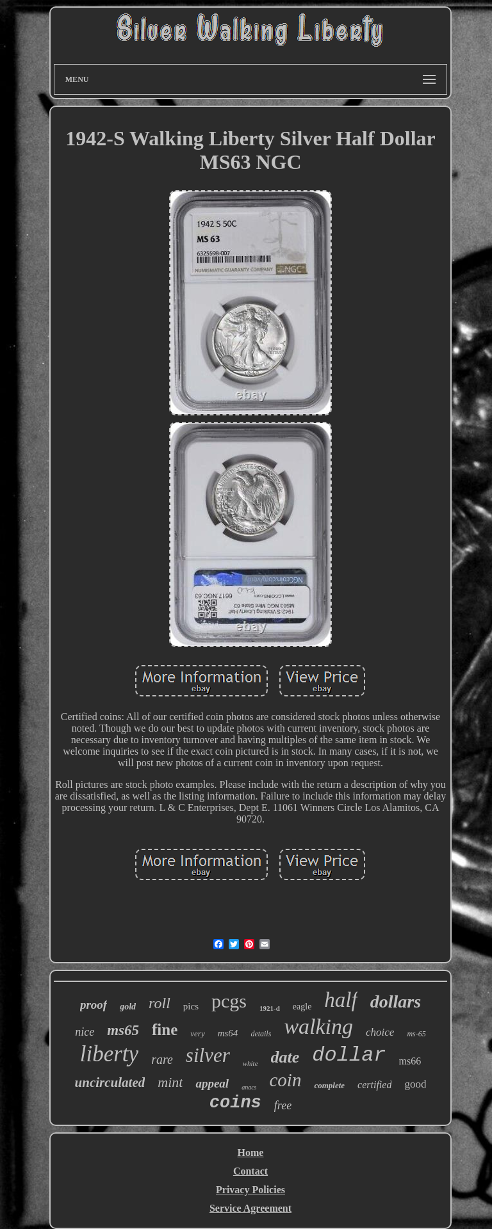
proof (93, 1004)
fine (164, 1029)
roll (159, 1003)
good (415, 1084)
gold (128, 1006)
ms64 (228, 1033)
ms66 (410, 1061)
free (282, 1105)
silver (208, 1055)
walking (318, 1026)
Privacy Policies (250, 1189)
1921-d (269, 1008)
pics (191, 1006)
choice (380, 1032)
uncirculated (110, 1082)
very (197, 1033)
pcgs (229, 1000)
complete (329, 1085)
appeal (212, 1083)
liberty (109, 1053)
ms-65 (416, 1033)
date (285, 1057)
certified (374, 1084)
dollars (395, 1001)
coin (285, 1080)
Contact (250, 1171)
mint (170, 1082)
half (340, 999)
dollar (349, 1055)
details (260, 1033)
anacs (249, 1087)
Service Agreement (250, 1208)
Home (251, 1152)
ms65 (123, 1030)
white (250, 1063)
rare (162, 1059)
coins (235, 1103)
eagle (302, 1006)
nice (84, 1031)
